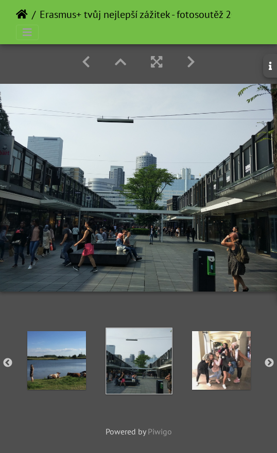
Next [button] (269, 363)
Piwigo (160, 431)
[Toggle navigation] (27, 32)
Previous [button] (8, 363)
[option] (56, 360)
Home (22, 14)
